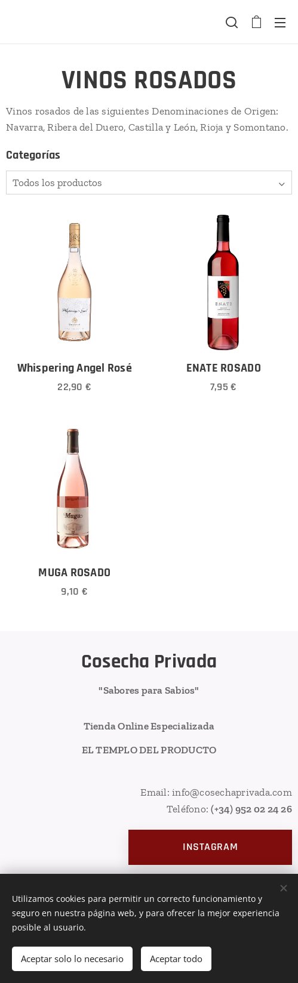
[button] (232, 22)
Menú (280, 22)
